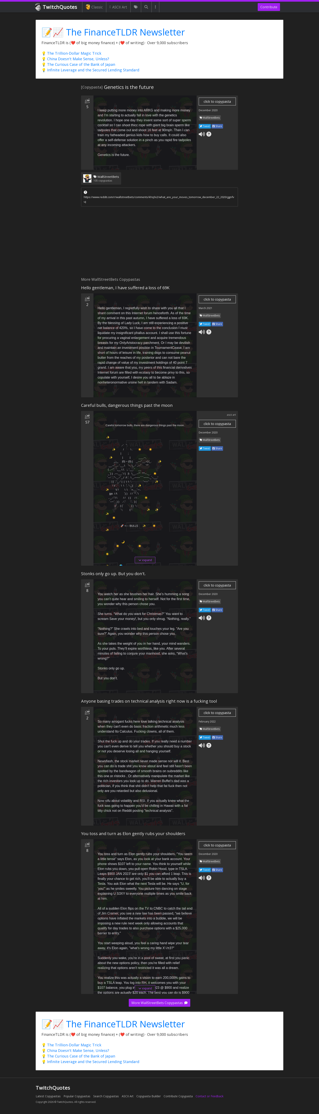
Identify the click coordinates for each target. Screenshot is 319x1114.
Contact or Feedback (209, 1096)
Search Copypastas (106, 1096)
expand (145, 560)
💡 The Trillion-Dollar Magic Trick (71, 53)
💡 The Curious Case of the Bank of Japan (78, 64)
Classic (94, 7)
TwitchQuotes (56, 7)
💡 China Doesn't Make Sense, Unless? (75, 58)
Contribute (268, 7)
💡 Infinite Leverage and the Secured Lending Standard (90, 69)
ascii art (231, 415)
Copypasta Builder (148, 1096)
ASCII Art (118, 7)
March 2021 (205, 308)
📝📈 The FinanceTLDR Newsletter (113, 32)
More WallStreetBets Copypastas (159, 1003)
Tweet (205, 126)
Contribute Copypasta (178, 1096)
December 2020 (208, 110)
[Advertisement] (159, 243)
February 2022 (207, 721)
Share (217, 126)
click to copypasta (217, 101)
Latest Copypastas (48, 1096)
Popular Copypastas (77, 1096)
